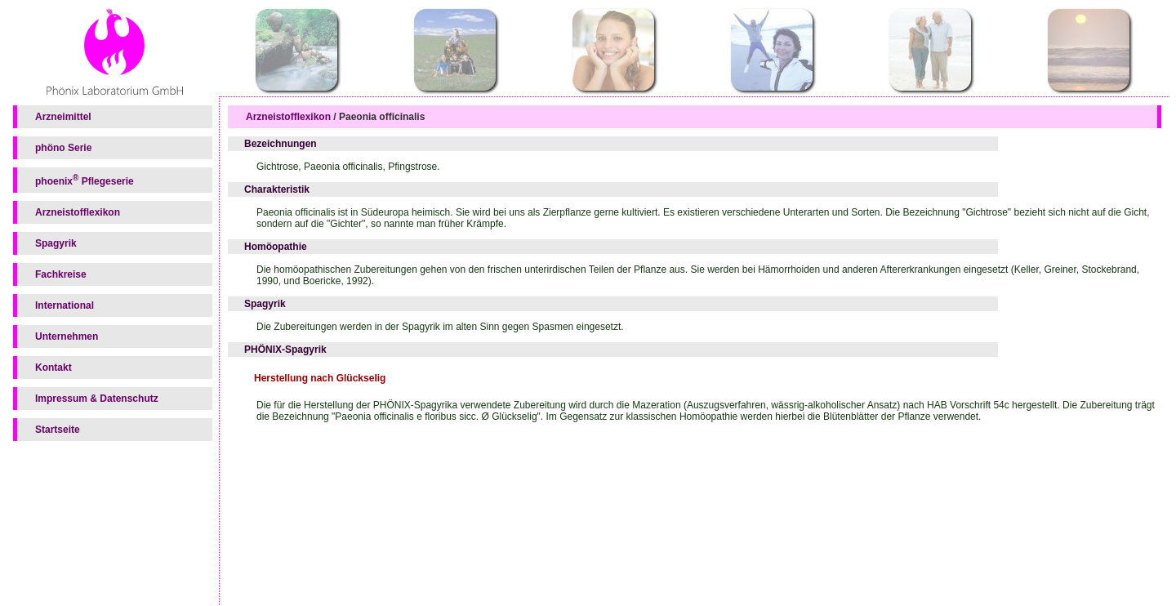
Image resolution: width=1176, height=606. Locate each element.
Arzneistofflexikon (77, 212)
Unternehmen (66, 336)
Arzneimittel (63, 117)
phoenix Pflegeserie (84, 180)
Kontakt (53, 367)
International (64, 305)
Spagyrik (56, 243)
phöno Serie (63, 148)
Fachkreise (61, 274)
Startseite (57, 429)
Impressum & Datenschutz (96, 398)
